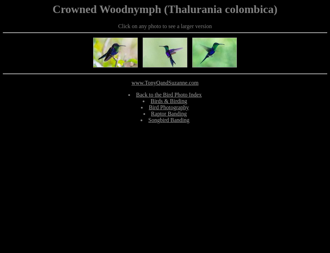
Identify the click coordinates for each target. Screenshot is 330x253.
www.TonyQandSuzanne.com (165, 83)
